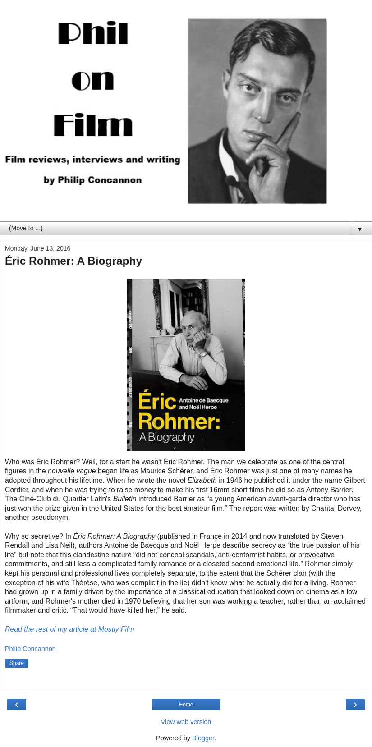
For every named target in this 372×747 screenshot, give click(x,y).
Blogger (203, 738)
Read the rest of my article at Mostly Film (69, 629)
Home (186, 704)
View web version (186, 721)
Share (16, 663)
